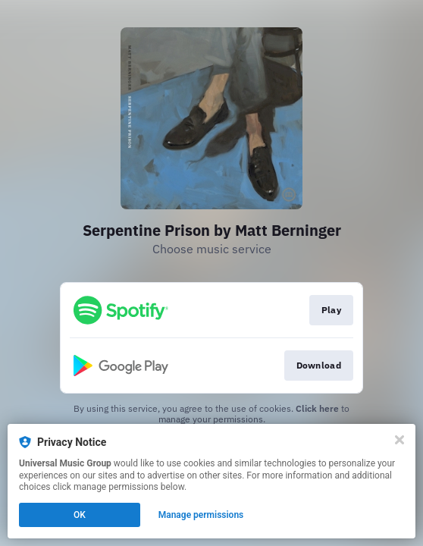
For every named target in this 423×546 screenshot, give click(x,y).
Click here (317, 408)
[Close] (399, 440)
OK (80, 515)
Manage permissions (201, 515)
